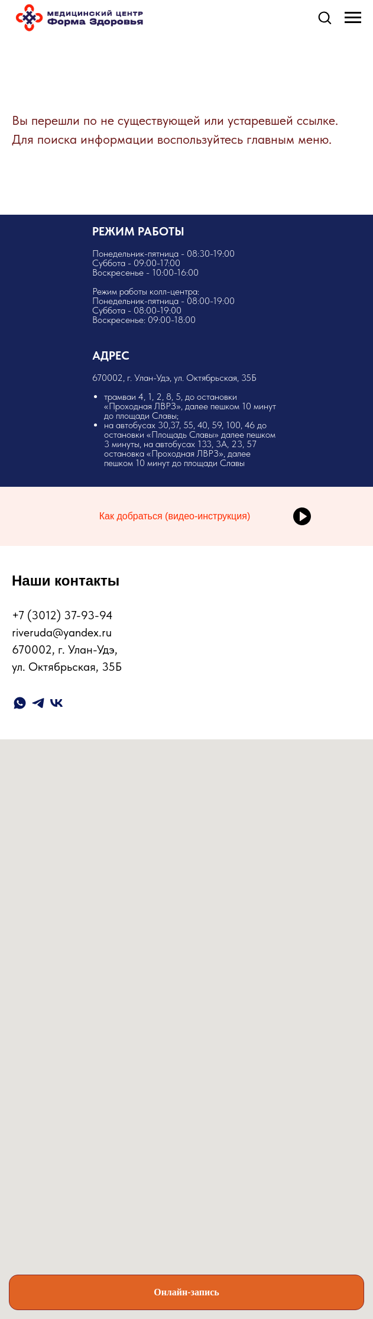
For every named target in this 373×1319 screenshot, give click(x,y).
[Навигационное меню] (353, 18)
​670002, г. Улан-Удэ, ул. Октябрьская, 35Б (186, 420)
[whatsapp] (19, 703)
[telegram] (38, 703)
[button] (324, 17)
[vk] (56, 703)
